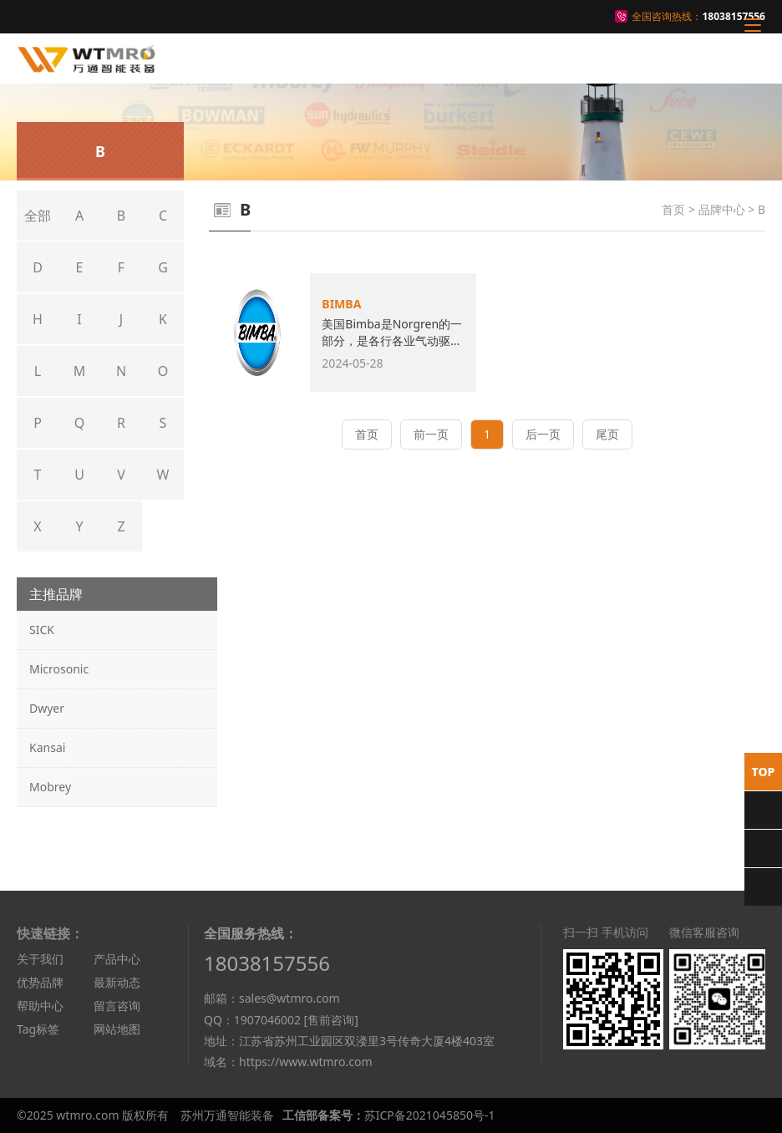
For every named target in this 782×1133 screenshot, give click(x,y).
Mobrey (50, 787)
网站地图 (117, 1029)
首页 (673, 209)
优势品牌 (40, 982)
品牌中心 (721, 209)
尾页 (607, 434)
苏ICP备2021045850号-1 (429, 1115)
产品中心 (117, 959)
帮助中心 (40, 1006)
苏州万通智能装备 (227, 1115)
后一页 (543, 434)
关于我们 (40, 959)
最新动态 (117, 982)
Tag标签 (38, 1029)
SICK (41, 630)
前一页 (431, 434)
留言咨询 (117, 1006)
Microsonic (59, 669)
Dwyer (46, 708)
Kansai (47, 747)
